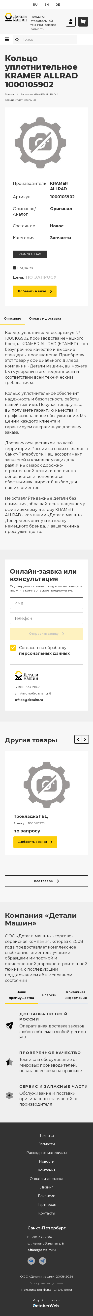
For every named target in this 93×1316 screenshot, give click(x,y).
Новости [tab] (49, 995)
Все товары (46, 881)
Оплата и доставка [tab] (45, 318)
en (46, 4)
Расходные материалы (46, 1153)
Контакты (46, 1213)
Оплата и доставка (46, 1179)
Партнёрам (46, 1205)
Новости (46, 1161)
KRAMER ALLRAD (30, 254)
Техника (46, 1136)
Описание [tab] (12, 318)
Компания (47, 1170)
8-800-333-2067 (27, 687)
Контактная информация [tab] (75, 994)
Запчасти (46, 1144)
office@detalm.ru (29, 700)
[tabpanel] (46, 429)
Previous (78, 739)
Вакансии (46, 1196)
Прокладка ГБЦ (30, 816)
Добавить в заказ (35, 291)
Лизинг (46, 1187)
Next (85, 739)
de (58, 4)
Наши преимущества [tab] (21, 994)
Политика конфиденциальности (46, 1289)
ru (35, 4)
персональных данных (44, 653)
